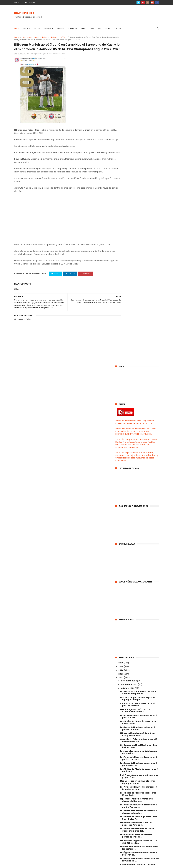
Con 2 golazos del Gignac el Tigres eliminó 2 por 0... (137, 632)
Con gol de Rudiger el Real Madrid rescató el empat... (137, 591)
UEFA (63, 37)
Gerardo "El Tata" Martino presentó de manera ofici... (138, 411)
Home (16, 28)
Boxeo (37, 28)
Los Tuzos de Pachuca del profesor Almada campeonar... (138, 364)
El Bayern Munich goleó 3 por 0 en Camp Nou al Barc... (137, 406)
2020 (121, 736)
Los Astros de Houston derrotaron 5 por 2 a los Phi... (138, 388)
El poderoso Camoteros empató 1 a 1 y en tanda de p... (138, 614)
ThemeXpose (29, 862)
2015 (120, 754)
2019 (120, 740)
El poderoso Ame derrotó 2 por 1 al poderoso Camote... (137, 692)
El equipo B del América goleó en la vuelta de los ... (138, 555)
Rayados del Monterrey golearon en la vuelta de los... (138, 561)
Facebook (48, 28)
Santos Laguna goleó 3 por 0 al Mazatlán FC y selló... (136, 668)
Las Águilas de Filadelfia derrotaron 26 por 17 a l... (138, 525)
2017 (120, 747)
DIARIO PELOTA (24, 13)
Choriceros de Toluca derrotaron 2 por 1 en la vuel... (138, 537)
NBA (92, 28)
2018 (120, 743)
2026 (121, 334)
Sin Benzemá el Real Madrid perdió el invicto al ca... (139, 417)
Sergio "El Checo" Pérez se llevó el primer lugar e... (137, 680)
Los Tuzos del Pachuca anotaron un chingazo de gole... (138, 483)
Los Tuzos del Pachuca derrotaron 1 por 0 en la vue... (138, 435)
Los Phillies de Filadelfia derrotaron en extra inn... (138, 394)
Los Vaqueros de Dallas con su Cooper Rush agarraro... (135, 674)
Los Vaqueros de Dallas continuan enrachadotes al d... (137, 608)
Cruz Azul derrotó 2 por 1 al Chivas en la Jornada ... (139, 686)
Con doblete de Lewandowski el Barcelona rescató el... (136, 585)
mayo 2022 (126, 713)
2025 (121, 338)
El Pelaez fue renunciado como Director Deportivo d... (136, 597)
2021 (120, 732)
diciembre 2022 (129, 352)
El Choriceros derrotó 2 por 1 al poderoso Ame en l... (136, 495)
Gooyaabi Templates (58, 862)
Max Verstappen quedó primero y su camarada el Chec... (139, 626)
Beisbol (26, 28)
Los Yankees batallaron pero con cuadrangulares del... (137, 501)
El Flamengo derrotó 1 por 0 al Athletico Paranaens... (135, 382)
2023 (121, 345)
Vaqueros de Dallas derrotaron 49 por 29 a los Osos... (137, 376)
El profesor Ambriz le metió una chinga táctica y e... (136, 471)
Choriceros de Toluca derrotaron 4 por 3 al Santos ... (138, 573)
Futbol (44, 37)
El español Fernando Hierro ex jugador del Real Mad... (135, 567)
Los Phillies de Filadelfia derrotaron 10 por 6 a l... (138, 465)
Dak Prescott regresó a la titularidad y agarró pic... (139, 447)
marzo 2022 (127, 720)
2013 (120, 762)
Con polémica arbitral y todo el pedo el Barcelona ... (139, 656)
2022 (121, 349)
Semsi (107, 28)
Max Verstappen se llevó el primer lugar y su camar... (137, 453)
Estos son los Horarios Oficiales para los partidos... (139, 519)
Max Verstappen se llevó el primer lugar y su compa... (137, 370)
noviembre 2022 (129, 356)
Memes (84, 28)
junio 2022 (126, 709)
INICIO (16, 2)
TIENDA (32, 2)
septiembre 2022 (130, 698)
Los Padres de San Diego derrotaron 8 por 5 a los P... (138, 489)
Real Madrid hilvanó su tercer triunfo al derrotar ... (139, 644)
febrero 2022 (128, 724)
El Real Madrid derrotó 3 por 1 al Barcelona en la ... (136, 543)
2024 (121, 341)
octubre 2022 (128, 359)
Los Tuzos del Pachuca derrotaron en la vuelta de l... (139, 531)
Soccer (117, 28)
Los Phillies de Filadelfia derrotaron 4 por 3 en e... (139, 441)
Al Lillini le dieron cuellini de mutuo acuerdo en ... (137, 650)
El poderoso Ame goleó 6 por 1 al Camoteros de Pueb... (136, 579)
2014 (120, 758)
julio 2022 (126, 705)
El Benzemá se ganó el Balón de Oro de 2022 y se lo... (138, 513)
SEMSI (24, 2)
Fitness (60, 28)
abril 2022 (126, 716)
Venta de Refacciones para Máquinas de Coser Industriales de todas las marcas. (134, 94)
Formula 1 (72, 28)
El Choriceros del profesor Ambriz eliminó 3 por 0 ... (137, 620)
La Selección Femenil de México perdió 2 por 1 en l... (136, 507)
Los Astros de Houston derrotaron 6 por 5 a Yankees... (138, 429)
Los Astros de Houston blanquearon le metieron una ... (138, 459)
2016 (120, 751)
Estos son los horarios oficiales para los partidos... (138, 423)
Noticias (54, 37)
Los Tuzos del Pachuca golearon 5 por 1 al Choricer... (137, 400)
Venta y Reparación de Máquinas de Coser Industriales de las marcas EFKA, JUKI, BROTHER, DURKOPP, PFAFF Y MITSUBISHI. (135, 103)
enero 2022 (127, 728)
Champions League (30, 37)
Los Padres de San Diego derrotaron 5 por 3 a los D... (138, 549)
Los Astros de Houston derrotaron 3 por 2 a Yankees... (138, 477)
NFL (99, 28)
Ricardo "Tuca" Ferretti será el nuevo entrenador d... (139, 638)
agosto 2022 (127, 702)
